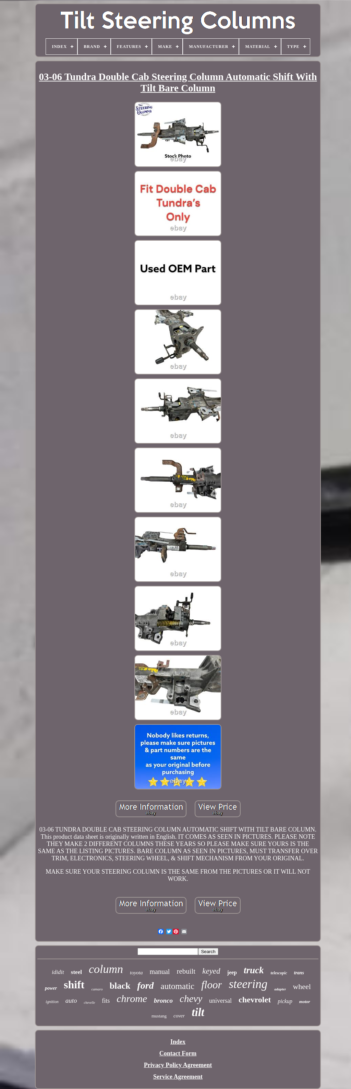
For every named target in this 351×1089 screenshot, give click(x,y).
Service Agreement (178, 1076)
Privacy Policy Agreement (178, 1065)
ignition (52, 1001)
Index (177, 1041)
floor (211, 985)
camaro (96, 989)
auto (71, 1000)
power (51, 988)
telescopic (279, 973)
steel (76, 972)
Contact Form (177, 1053)
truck (254, 970)
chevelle (89, 1002)
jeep (232, 972)
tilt (198, 1012)
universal (220, 1000)
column (106, 969)
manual (160, 971)
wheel (302, 986)
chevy (191, 998)
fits (106, 1000)
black (120, 986)
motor (304, 1001)
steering (248, 984)
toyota (136, 972)
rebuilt (186, 971)
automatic (178, 986)
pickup (285, 1001)
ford (145, 985)
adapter (280, 989)
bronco (163, 1000)
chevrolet (255, 999)
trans (299, 972)
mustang (159, 1015)
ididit (58, 972)
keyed (211, 971)
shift (74, 984)
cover (179, 1015)
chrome (132, 998)
